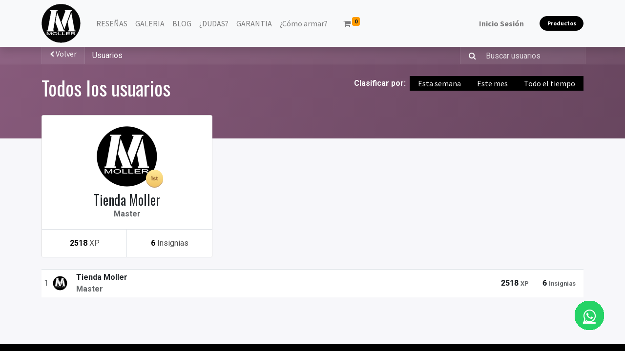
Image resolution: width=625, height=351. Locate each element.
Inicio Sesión (501, 23)
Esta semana (439, 83)
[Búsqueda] (469, 55)
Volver (63, 53)
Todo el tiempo (549, 83)
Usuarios (107, 55)
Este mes (492, 83)
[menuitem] (111, 23)
